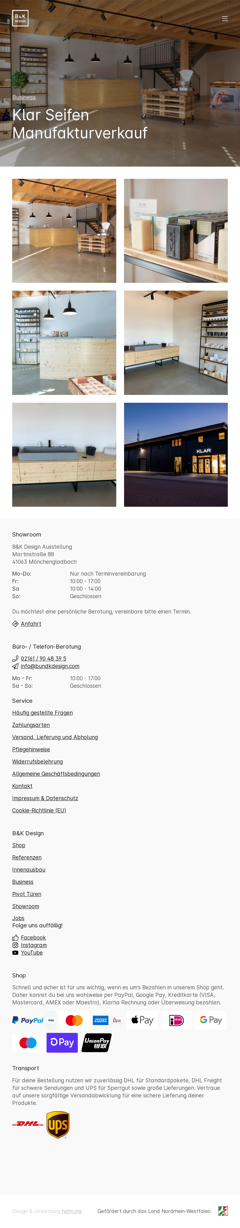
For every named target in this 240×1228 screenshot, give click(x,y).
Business (24, 102)
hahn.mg (72, 1211)
